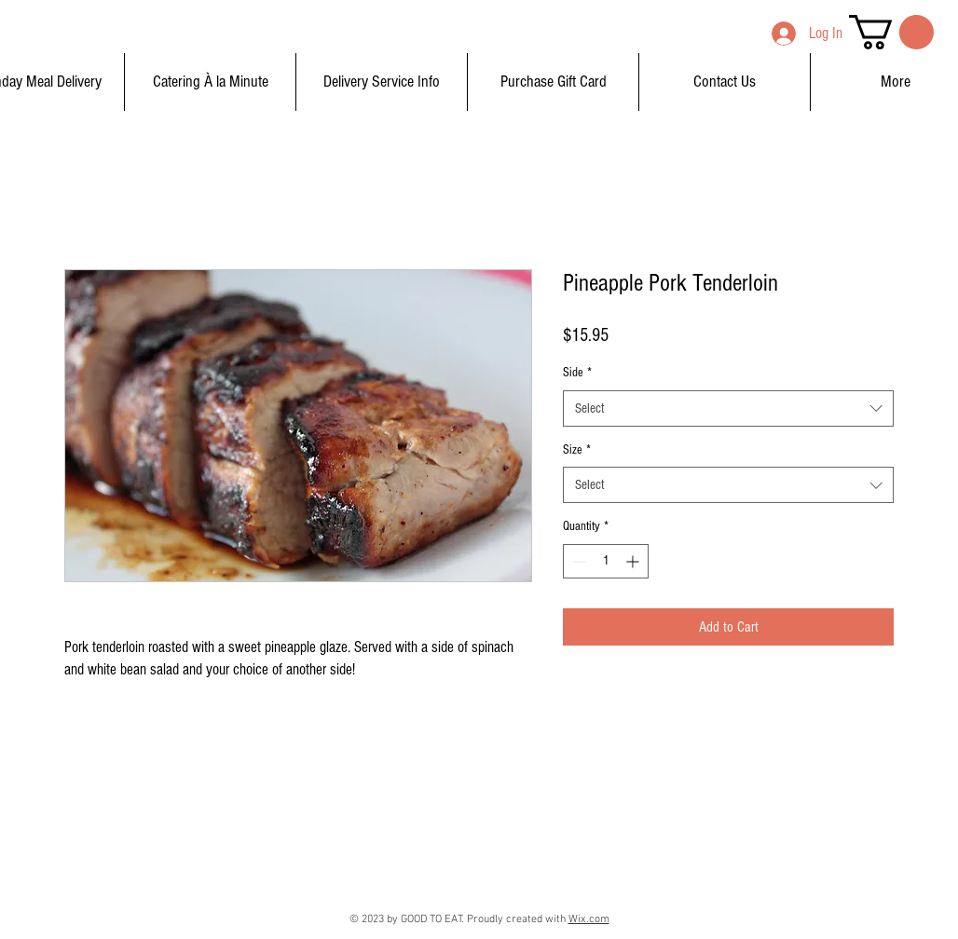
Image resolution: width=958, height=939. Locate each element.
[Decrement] (577, 561)
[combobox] (728, 408)
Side (577, 372)
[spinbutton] (606, 561)
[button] (891, 32)
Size (577, 449)
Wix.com (588, 919)
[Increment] (634, 561)
